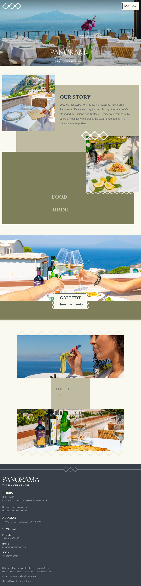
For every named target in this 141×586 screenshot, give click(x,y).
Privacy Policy (25, 581)
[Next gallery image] (79, 304)
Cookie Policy (8, 581)
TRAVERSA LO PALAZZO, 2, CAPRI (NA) (21, 522)
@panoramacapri (10, 556)
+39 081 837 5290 (10, 538)
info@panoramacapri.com (14, 547)
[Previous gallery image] (62, 304)
